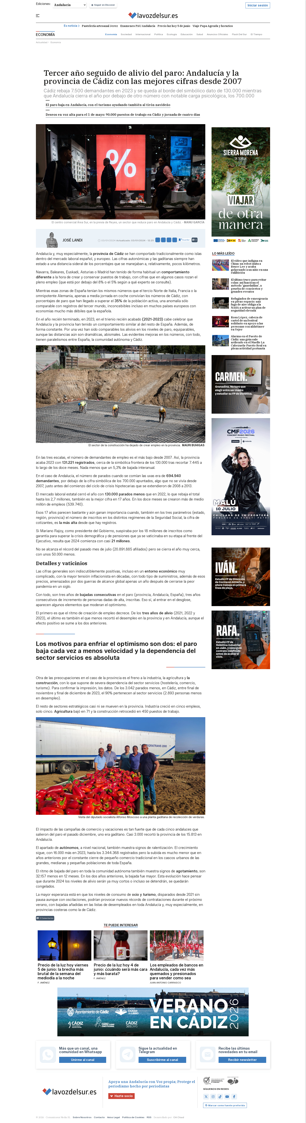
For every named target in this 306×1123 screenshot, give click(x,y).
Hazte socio (121, 1097)
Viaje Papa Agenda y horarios (213, 26)
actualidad (41, 43)
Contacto (99, 1118)
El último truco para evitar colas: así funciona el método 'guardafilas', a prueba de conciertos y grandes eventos (239, 286)
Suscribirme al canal (162, 1060)
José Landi (72, 241)
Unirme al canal (82, 1060)
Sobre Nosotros (82, 1118)
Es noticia (72, 26)
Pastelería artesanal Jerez (100, 26)
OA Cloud (178, 1118)
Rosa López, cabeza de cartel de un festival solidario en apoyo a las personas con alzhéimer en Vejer (238, 324)
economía (111, 35)
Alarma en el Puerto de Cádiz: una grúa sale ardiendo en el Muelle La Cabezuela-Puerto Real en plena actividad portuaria (239, 343)
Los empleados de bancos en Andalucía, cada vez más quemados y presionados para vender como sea (176, 972)
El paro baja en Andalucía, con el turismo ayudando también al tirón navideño (108, 105)
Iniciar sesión (258, 6)
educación (187, 35)
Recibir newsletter (242, 1060)
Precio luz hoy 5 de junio (173, 26)
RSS (149, 1118)
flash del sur (239, 35)
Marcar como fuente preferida (225, 1105)
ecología (172, 35)
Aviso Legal (113, 1118)
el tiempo (256, 35)
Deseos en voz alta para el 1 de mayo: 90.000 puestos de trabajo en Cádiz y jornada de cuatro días (123, 115)
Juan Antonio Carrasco (165, 983)
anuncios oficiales (217, 35)
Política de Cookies (133, 1118)
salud (200, 35)
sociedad (126, 35)
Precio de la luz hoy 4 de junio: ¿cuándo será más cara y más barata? (120, 970)
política (158, 35)
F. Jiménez (44, 983)
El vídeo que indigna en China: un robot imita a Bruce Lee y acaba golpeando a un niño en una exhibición (240, 267)
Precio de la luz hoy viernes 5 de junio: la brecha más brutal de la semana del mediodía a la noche (63, 972)
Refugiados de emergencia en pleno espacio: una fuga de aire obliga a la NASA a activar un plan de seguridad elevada (240, 305)
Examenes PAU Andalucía (137, 26)
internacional (143, 35)
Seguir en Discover (103, 5)
